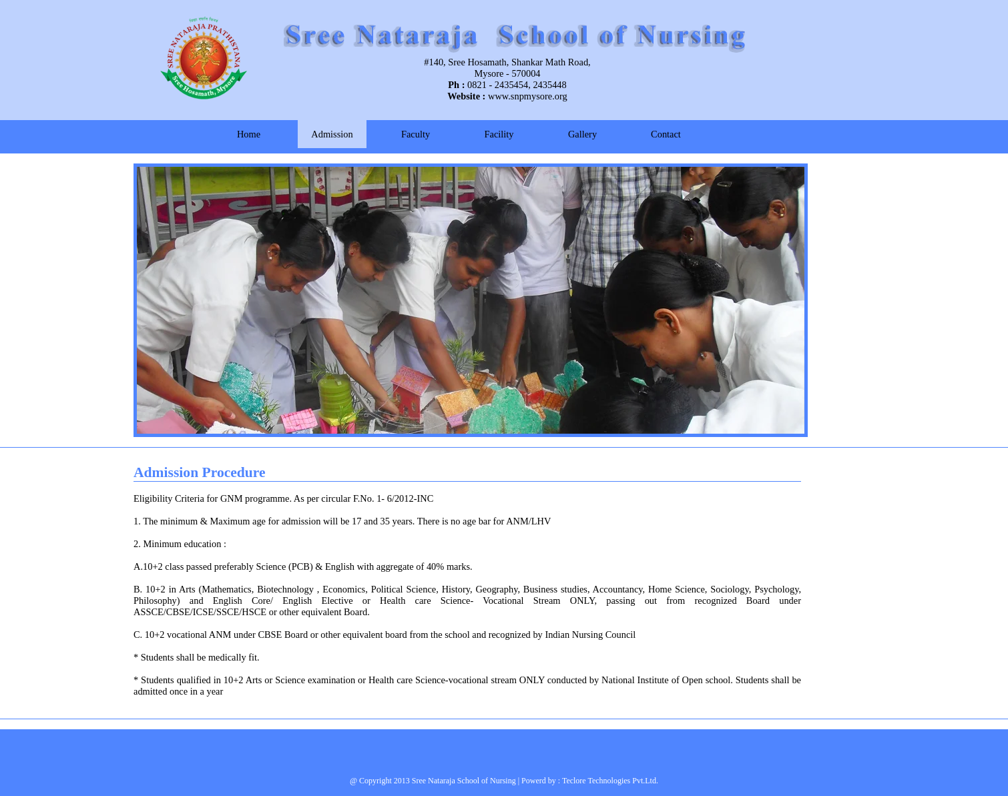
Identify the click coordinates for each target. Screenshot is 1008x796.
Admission (331, 134)
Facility (499, 134)
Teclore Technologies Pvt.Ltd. (610, 780)
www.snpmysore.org (527, 96)
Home (248, 134)
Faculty (415, 134)
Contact (666, 134)
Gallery (582, 134)
